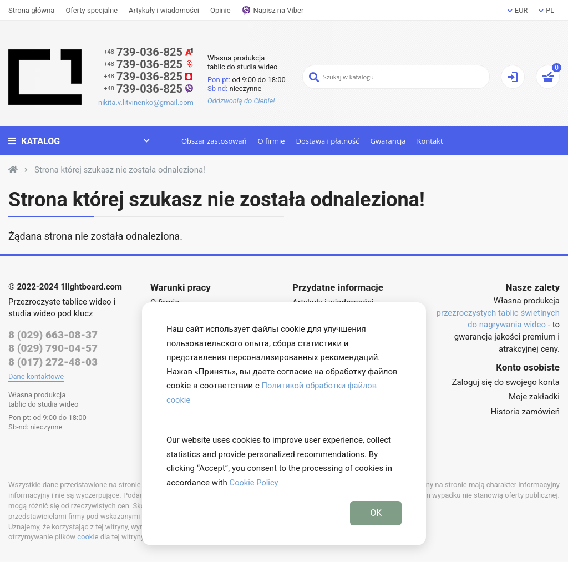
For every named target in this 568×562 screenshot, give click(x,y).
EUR (517, 10)
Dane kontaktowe (36, 377)
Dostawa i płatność (326, 141)
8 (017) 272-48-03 (53, 362)
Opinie (220, 10)
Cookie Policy (255, 482)
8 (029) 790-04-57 (53, 348)
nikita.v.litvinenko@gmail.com (146, 102)
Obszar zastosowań (213, 141)
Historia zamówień (525, 412)
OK (376, 512)
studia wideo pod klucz (50, 313)
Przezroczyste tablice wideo (59, 302)
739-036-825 (149, 52)
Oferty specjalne (91, 10)
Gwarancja (387, 141)
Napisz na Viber (273, 10)
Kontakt (429, 141)
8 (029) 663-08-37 (53, 334)
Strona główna (31, 10)
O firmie (270, 141)
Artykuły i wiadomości (164, 10)
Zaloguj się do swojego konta (506, 382)
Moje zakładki (534, 397)
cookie (87, 538)
